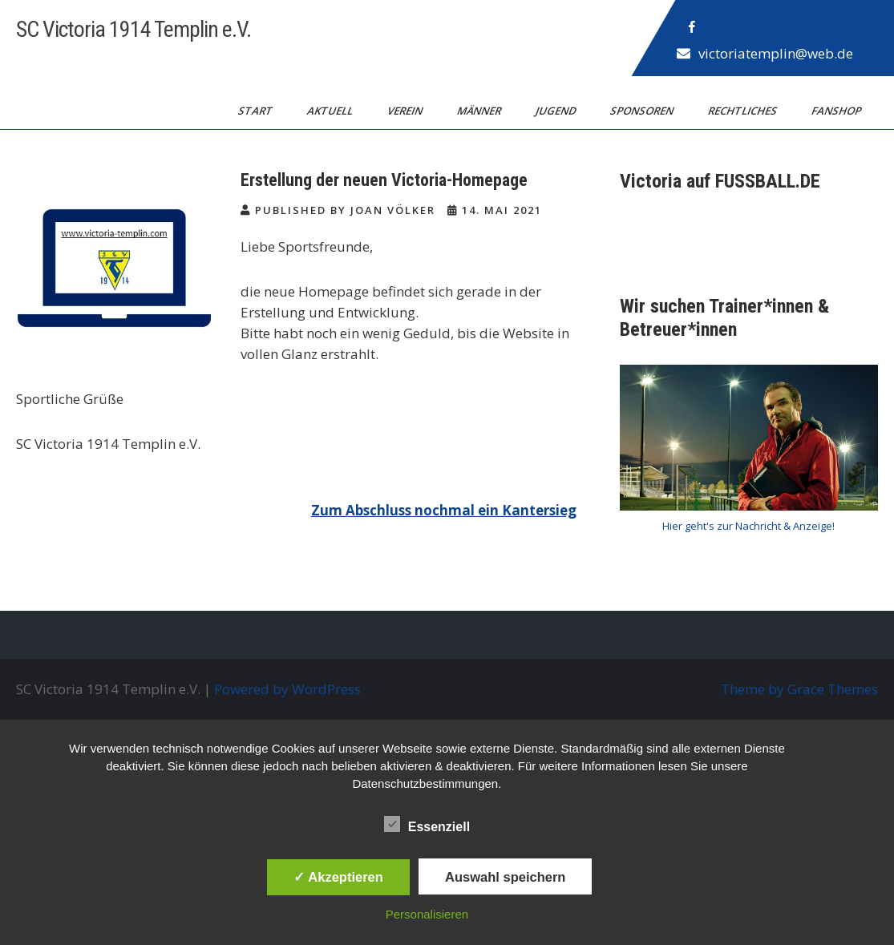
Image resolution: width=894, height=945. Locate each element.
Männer (480, 110)
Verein (406, 110)
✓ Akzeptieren (338, 877)
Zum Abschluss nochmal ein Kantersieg (443, 510)
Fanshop (837, 110)
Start (257, 110)
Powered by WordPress (287, 689)
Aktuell (331, 110)
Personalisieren (427, 914)
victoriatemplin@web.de (775, 53)
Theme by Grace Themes (799, 689)
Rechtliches (743, 110)
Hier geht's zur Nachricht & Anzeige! (748, 526)
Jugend (557, 110)
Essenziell (427, 824)
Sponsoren (643, 110)
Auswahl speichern (505, 877)
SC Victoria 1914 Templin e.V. (133, 29)
